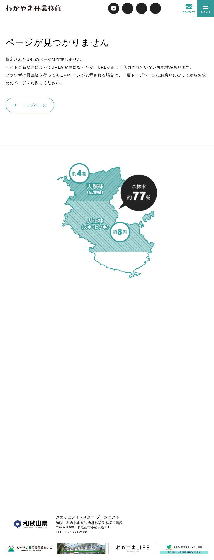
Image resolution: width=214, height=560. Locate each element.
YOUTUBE (113, 8)
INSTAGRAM (155, 8)
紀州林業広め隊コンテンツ (169, 8)
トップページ (30, 105)
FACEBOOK (141, 8)
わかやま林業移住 (33, 8)
